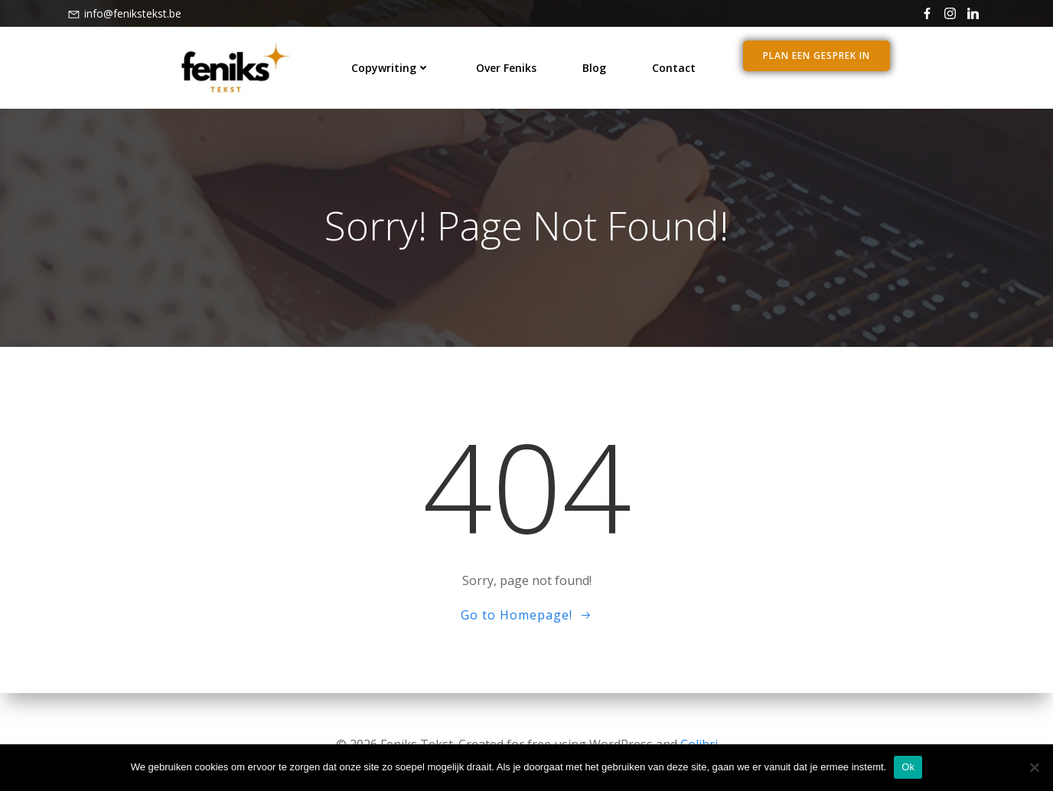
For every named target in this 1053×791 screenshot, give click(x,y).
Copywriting (390, 65)
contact (674, 65)
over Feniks (506, 65)
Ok (907, 767)
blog (594, 65)
